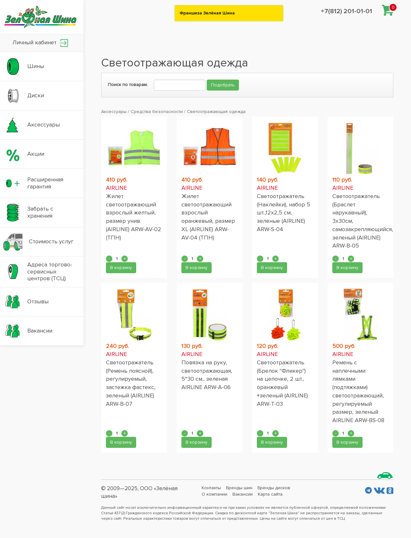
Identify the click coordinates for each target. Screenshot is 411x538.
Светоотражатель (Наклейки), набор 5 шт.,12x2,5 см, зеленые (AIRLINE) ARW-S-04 (283, 213)
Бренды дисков (274, 487)
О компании (214, 494)
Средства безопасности (157, 111)
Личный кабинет (40, 43)
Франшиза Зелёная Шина (207, 13)
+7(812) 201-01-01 (346, 11)
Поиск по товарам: (128, 84)
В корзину (121, 267)
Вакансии (242, 494)
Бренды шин (239, 487)
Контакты (211, 487)
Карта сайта (270, 494)
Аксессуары (114, 111)
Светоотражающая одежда (216, 111)
